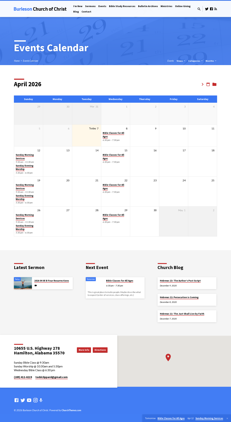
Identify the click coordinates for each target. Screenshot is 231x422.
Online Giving (183, 6)
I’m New (77, 6)
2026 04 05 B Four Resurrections (51, 280)
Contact (86, 11)
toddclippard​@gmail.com (51, 377)
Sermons (90, 6)
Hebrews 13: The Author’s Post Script (180, 280)
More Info (98, 346)
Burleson (40, 9)
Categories (195, 60)
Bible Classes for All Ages (119, 280)
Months (211, 60)
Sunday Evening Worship (24, 167)
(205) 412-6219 (23, 377)
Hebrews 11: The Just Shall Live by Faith (182, 313)
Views (181, 60)
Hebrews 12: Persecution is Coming (179, 297)
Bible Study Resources (122, 6)
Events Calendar (30, 60)
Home (17, 60)
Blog (76, 11)
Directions (98, 353)
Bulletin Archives (148, 6)
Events (102, 6)
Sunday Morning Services (25, 156)
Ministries (166, 6)
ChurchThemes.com (71, 410)
